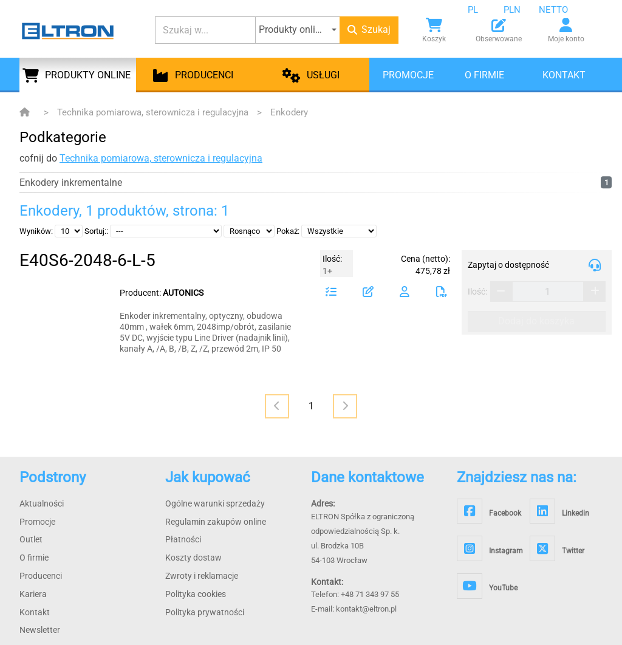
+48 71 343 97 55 (370, 594)
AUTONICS (183, 293)
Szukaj (369, 29)
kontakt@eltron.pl (366, 608)
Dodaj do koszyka (536, 321)
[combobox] (482, 9)
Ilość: (477, 291)
